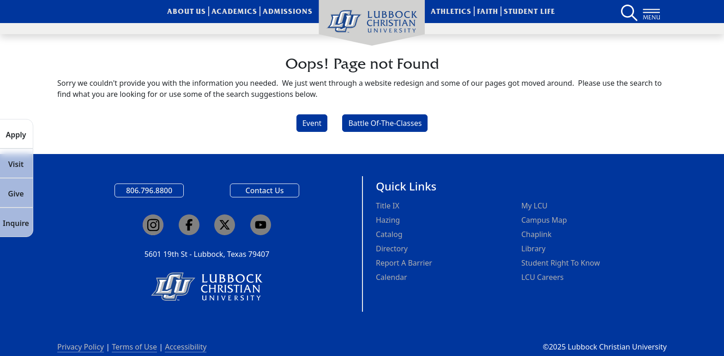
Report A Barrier (404, 263)
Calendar (391, 277)
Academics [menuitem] (234, 11)
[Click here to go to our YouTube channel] (260, 224)
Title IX (387, 206)
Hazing (388, 220)
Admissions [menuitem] (288, 11)
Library (533, 248)
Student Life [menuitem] (529, 11)
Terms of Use (134, 347)
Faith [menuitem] (487, 11)
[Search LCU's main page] (628, 11)
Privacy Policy (80, 347)
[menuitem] (372, 23)
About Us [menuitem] (186, 11)
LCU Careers (542, 277)
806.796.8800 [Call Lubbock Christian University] (149, 190)
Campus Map (544, 220)
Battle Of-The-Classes (385, 123)
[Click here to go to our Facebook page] (189, 224)
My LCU (534, 206)
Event (312, 123)
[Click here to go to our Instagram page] (153, 224)
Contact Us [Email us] (265, 190)
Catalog (389, 234)
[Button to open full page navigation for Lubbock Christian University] (651, 11)
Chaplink (536, 234)
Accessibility (185, 347)
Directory (392, 248)
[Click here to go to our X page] (224, 224)
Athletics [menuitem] (451, 11)
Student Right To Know (560, 263)
